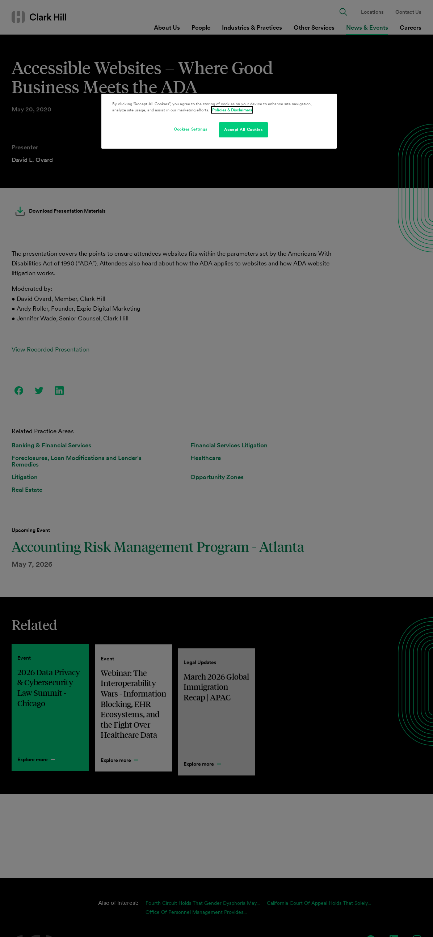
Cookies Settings (190, 129)
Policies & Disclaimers (232, 109)
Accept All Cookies (243, 129)
